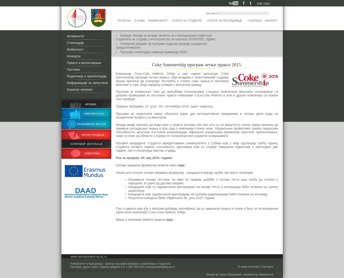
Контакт (271, 20)
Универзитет (158, 20)
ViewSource (266, 274)
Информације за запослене (87, 83)
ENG (267, 3)
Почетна (124, 20)
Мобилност (75, 49)
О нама (139, 20)
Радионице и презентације (87, 76)
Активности (75, 36)
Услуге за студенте (187, 20)
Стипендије (75, 43)
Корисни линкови (80, 89)
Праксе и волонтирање (84, 63)
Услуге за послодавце (224, 20)
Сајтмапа (266, 266)
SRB (259, 3)
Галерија (254, 20)
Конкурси (74, 56)
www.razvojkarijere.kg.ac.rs (89, 256)
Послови (73, 69)
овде (181, 165)
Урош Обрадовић (230, 274)
